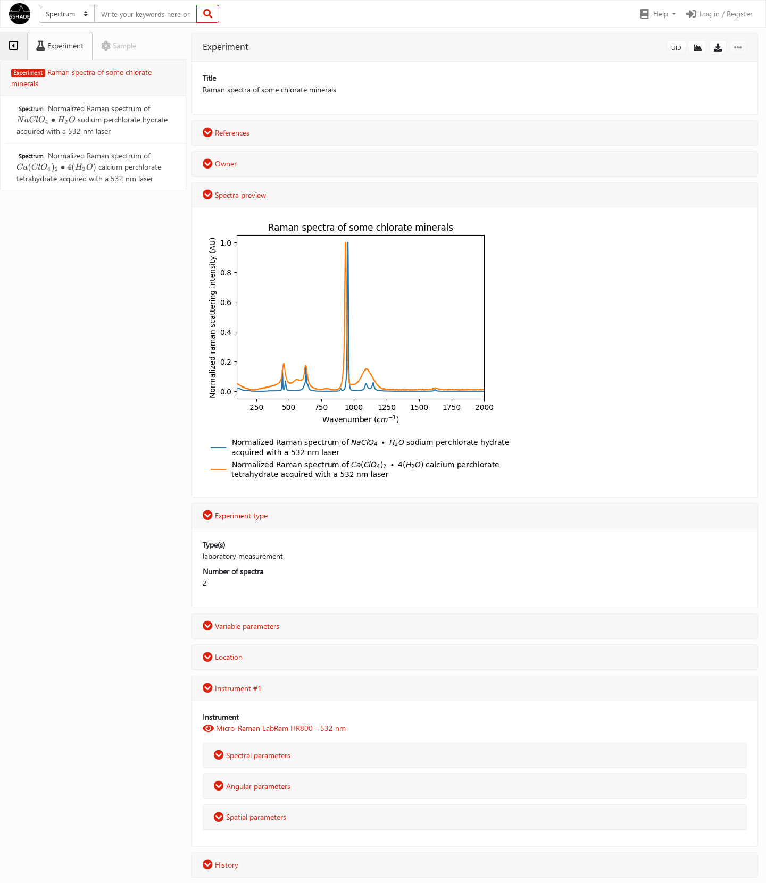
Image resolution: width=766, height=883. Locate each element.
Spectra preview (234, 195)
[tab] (13, 46)
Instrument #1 (232, 688)
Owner (220, 163)
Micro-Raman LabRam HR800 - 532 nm (274, 728)
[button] (657, 14)
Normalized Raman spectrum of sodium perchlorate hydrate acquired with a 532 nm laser (92, 119)
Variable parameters (241, 626)
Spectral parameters (252, 755)
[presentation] (46, 119)
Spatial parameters (250, 817)
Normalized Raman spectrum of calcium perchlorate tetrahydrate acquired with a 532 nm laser (88, 166)
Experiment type (235, 515)
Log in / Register (719, 14)
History (220, 865)
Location (223, 657)
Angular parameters (252, 786)
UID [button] (676, 47)
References (226, 133)
